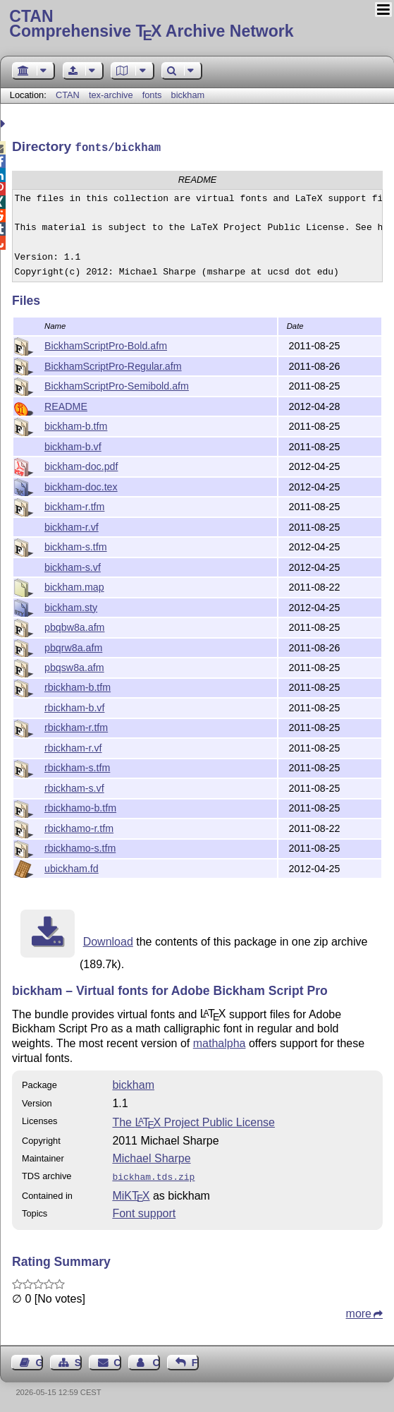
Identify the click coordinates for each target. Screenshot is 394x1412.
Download (108, 940)
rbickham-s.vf (74, 786)
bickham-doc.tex (81, 485)
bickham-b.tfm (75, 424)
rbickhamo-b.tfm (80, 806)
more (358, 1311)
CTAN (68, 95)
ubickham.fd (71, 867)
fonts (152, 95)
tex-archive (111, 95)
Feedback (195, 1359)
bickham (188, 95)
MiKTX (130, 1193)
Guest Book (39, 1359)
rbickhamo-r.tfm (78, 827)
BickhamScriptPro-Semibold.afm (116, 384)
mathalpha (219, 1042)
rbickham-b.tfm (77, 686)
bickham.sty (70, 606)
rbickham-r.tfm (76, 726)
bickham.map (74, 585)
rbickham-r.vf (72, 746)
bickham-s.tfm (75, 545)
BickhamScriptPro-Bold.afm (105, 344)
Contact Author (155, 1359)
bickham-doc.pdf (81, 465)
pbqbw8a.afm (74, 626)
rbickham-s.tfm (77, 766)
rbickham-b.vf (74, 706)
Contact (117, 1359)
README (65, 405)
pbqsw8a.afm (74, 666)
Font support (144, 1211)
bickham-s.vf (72, 566)
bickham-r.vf (71, 525)
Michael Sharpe (151, 1157)
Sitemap (78, 1359)
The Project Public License (193, 1121)
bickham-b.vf (72, 445)
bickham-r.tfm (74, 505)
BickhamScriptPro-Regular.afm (113, 364)
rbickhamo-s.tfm (80, 846)
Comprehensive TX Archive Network (196, 24)
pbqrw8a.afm (73, 646)
